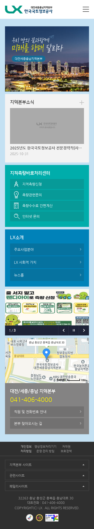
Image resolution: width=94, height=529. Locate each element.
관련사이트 (17, 475)
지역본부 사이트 (21, 465)
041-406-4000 (53, 502)
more (81, 102)
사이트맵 (86, 9)
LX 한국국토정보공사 (29, 10)
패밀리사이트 (19, 486)
